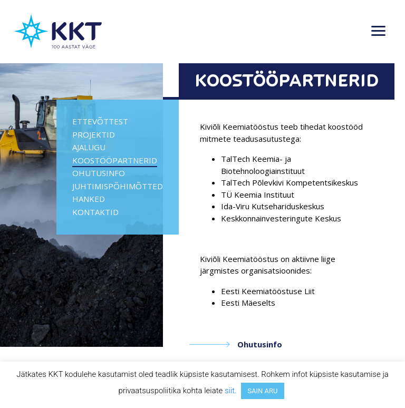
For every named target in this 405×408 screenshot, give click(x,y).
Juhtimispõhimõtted (117, 186)
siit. (231, 390)
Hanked (88, 198)
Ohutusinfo (98, 173)
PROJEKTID (93, 134)
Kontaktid (95, 212)
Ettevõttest (100, 121)
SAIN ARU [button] (262, 391)
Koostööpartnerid (114, 160)
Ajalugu (88, 147)
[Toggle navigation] (378, 31)
